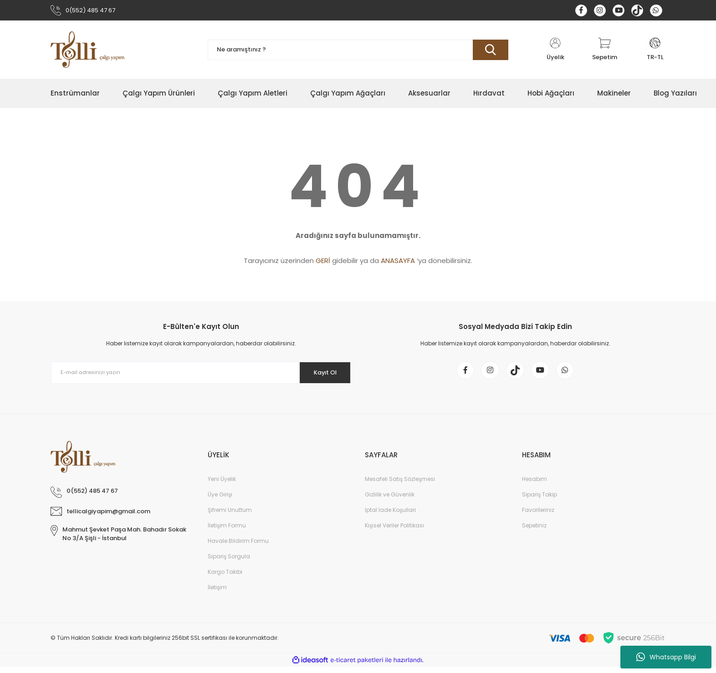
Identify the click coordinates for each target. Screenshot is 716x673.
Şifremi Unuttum (230, 516)
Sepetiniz (534, 532)
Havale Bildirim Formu (238, 547)
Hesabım (534, 485)
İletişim (217, 593)
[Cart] (604, 51)
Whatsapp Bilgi (666, 657)
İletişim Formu (227, 532)
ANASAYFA (398, 262)
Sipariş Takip (539, 501)
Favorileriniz (538, 516)
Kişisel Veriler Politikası (394, 532)
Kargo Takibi (225, 578)
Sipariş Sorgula (229, 563)
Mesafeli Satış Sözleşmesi (400, 485)
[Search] (358, 51)
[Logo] (88, 51)
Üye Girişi (220, 501)
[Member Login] (555, 51)
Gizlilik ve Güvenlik (389, 501)
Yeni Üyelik (222, 485)
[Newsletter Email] (201, 374)
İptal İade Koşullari (390, 516)
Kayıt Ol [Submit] (321, 374)
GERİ (323, 262)
